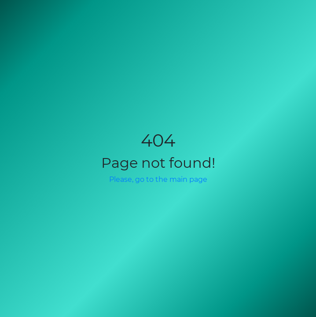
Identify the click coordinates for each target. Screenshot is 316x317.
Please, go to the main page (158, 179)
